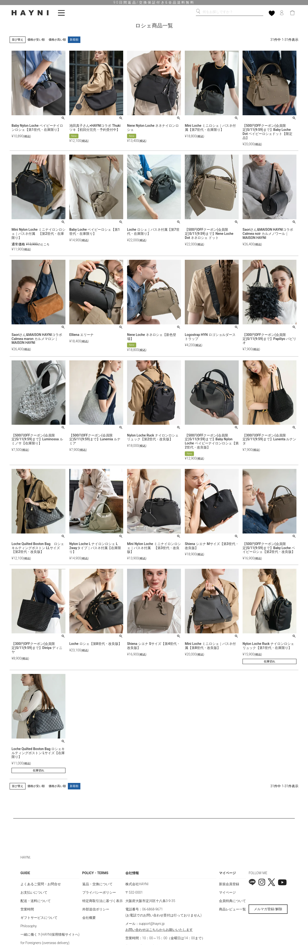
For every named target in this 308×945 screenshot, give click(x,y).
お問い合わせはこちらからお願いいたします (159, 930)
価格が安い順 (36, 39)
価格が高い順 (57, 39)
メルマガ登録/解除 (268, 909)
